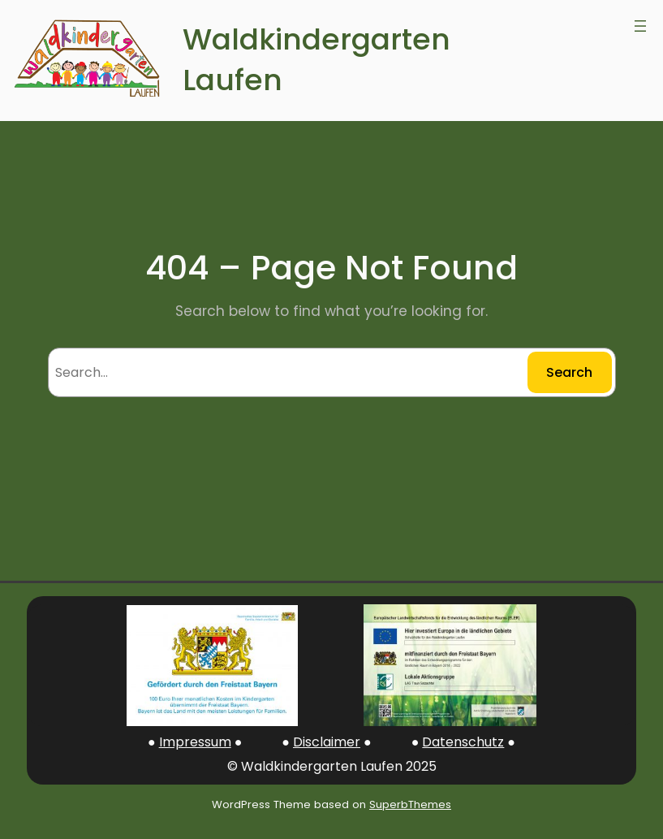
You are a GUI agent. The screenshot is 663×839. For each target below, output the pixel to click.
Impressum (195, 742)
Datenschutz (463, 742)
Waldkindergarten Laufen (316, 60)
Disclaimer (326, 742)
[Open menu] (640, 26)
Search (569, 372)
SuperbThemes (410, 804)
